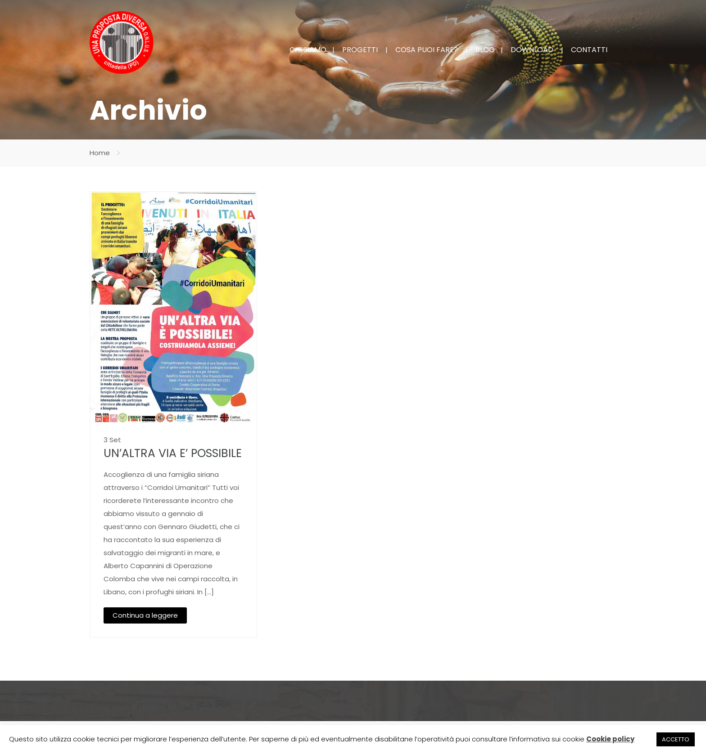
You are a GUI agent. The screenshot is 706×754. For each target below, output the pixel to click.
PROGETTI (360, 50)
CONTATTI (589, 50)
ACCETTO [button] (675, 739)
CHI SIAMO (308, 50)
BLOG (485, 50)
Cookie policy (610, 739)
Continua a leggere (145, 615)
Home (100, 152)
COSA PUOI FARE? (426, 50)
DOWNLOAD (532, 50)
